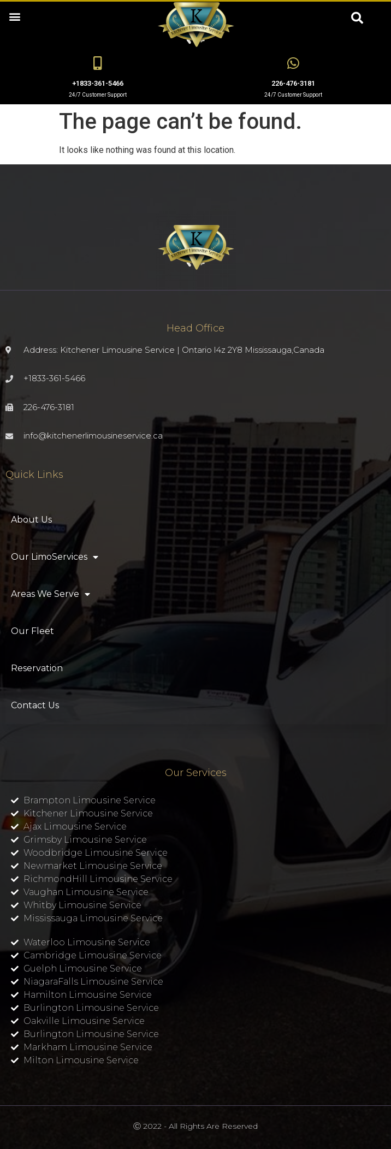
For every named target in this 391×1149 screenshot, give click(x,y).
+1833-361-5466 (97, 83)
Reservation (37, 668)
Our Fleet (32, 631)
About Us (31, 519)
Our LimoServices (54, 557)
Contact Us (35, 705)
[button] (14, 16)
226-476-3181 (293, 83)
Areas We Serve (50, 594)
